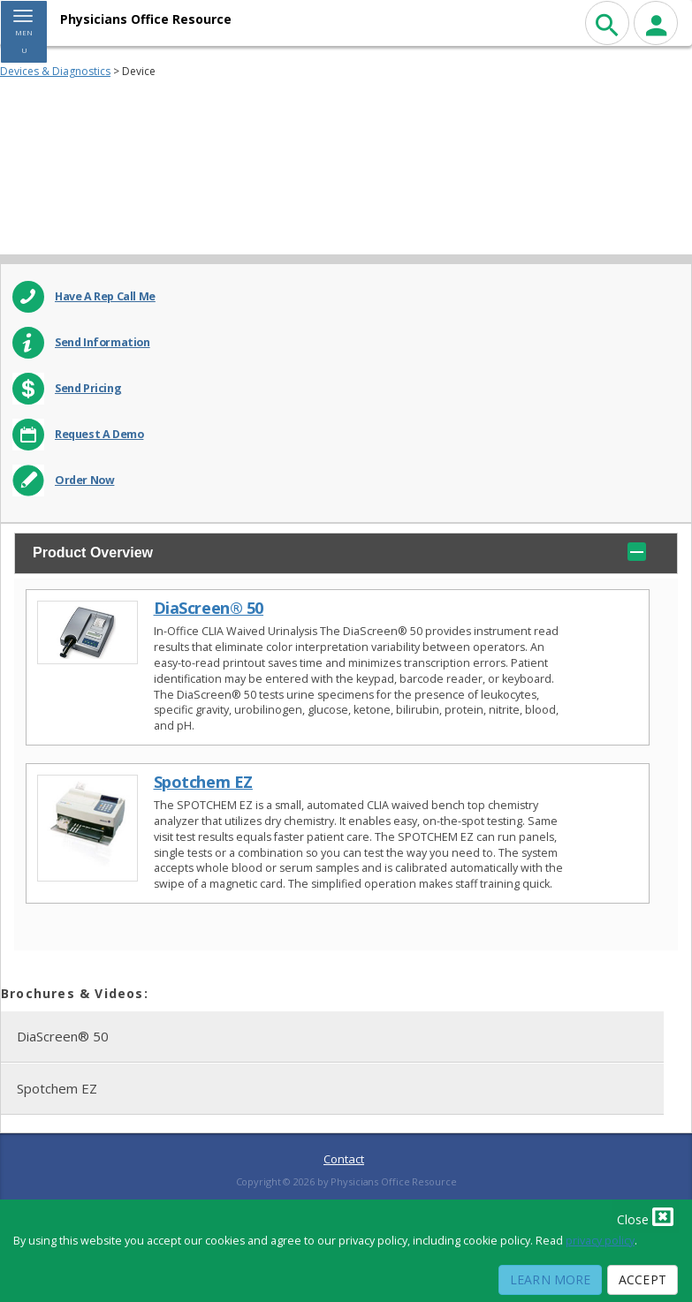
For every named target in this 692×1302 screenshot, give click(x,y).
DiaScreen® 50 (209, 608)
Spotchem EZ (203, 782)
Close (645, 1216)
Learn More (550, 1279)
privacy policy (600, 1240)
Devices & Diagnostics (55, 71)
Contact (343, 1159)
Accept (642, 1279)
